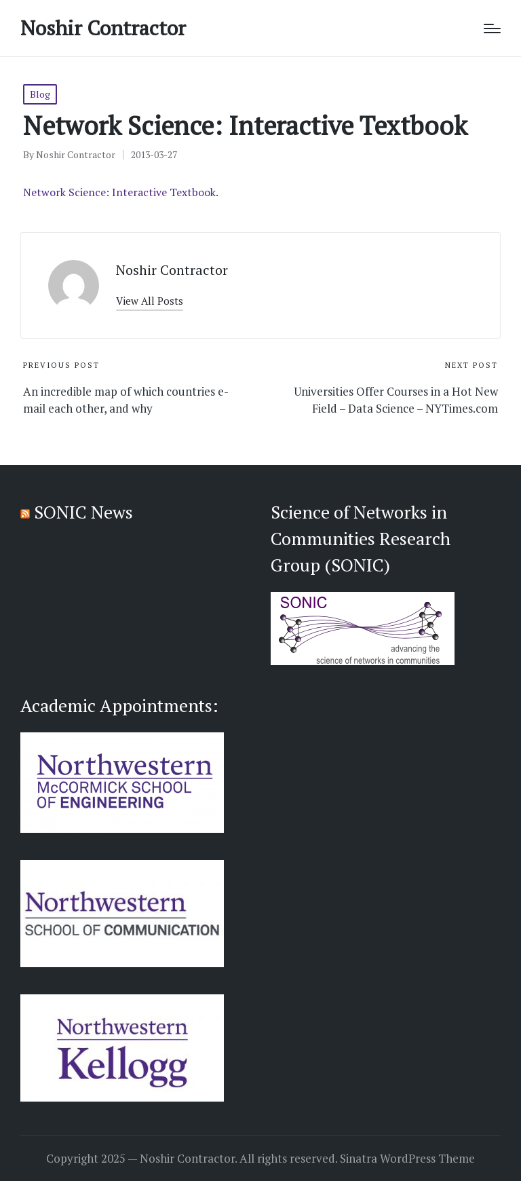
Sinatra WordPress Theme (407, 1158)
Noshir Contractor (103, 28)
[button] (149, 301)
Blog (40, 94)
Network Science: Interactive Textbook (119, 192)
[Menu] (492, 28)
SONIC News (83, 511)
